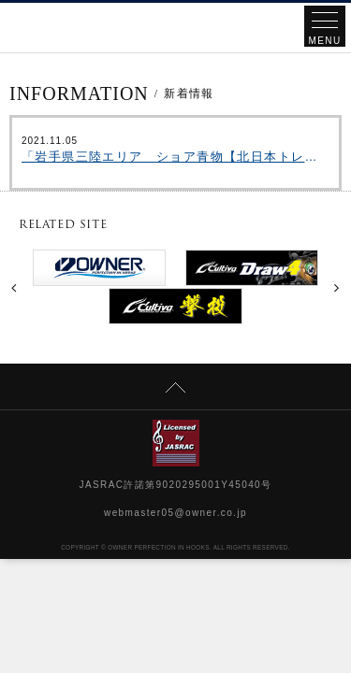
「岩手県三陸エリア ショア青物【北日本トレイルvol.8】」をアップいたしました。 (175, 157)
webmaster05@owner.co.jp (175, 513)
